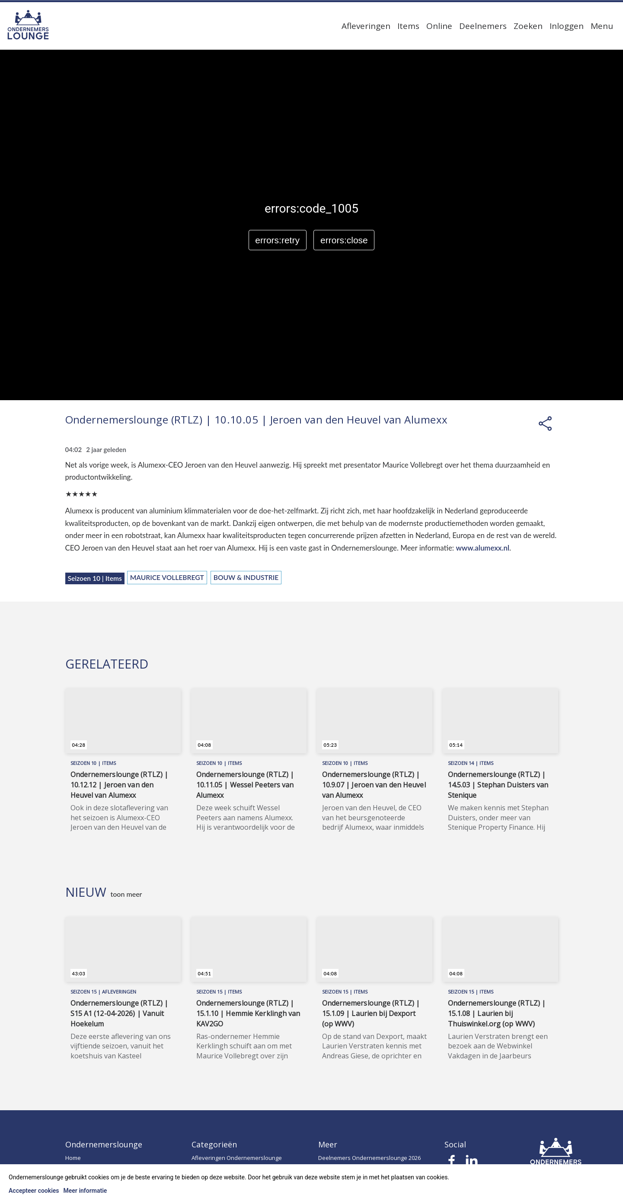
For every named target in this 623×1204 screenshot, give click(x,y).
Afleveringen (366, 26)
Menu (602, 26)
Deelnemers (483, 26)
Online (439, 26)
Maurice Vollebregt (167, 577)
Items (408, 26)
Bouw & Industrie (246, 577)
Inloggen (567, 26)
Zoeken (528, 26)
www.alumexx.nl (482, 547)
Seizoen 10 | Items (95, 578)
